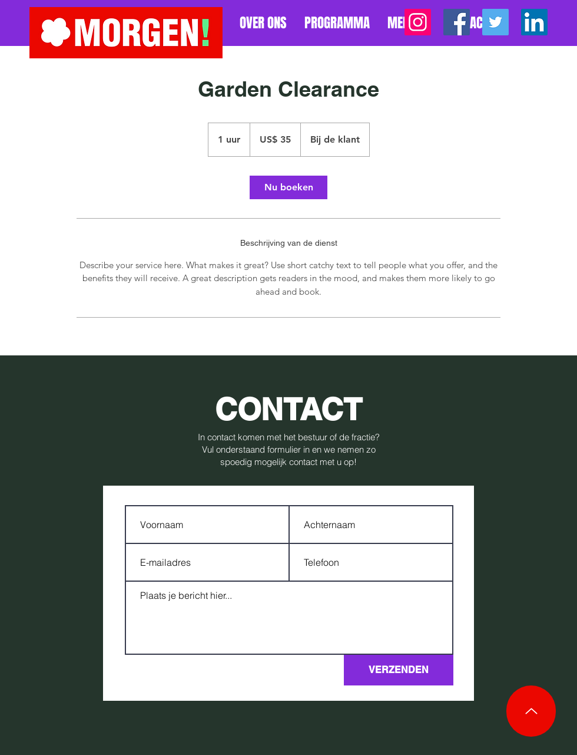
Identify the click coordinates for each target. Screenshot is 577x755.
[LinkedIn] (534, 22)
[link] (288, 187)
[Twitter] (495, 22)
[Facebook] (456, 22)
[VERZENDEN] (398, 670)
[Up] (531, 711)
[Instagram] (417, 22)
